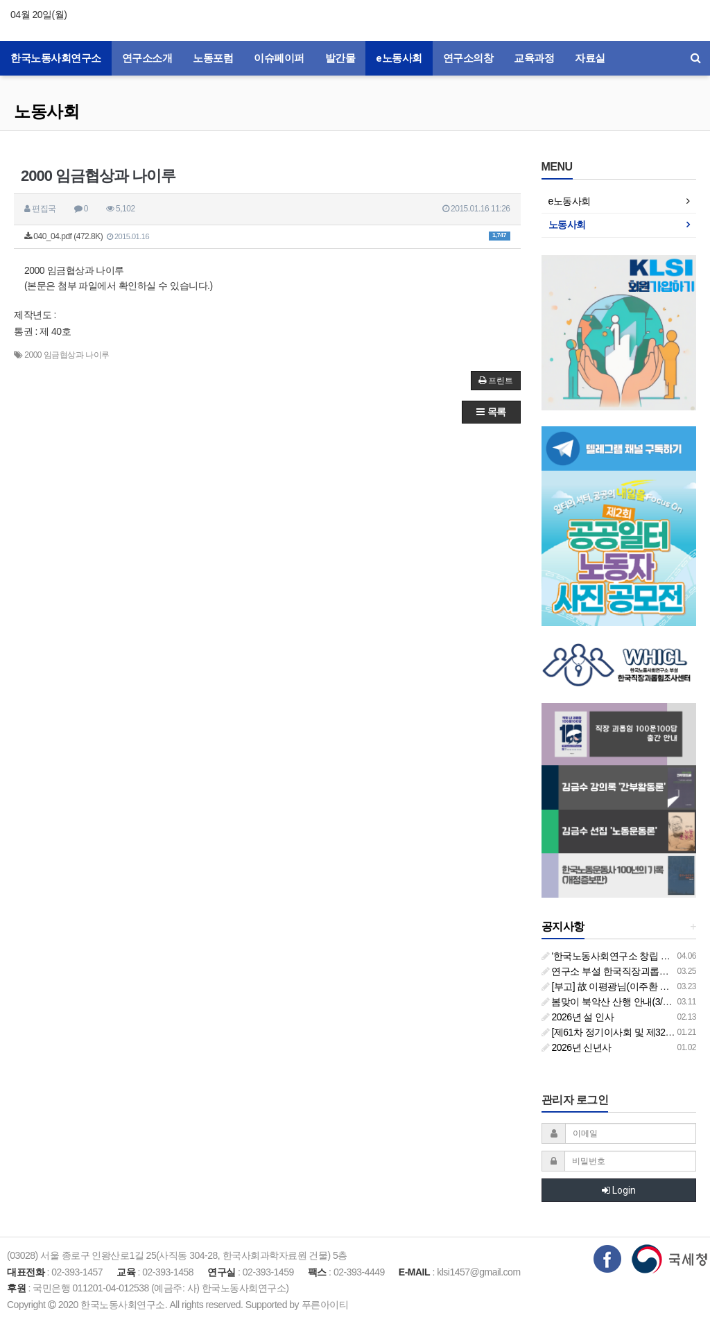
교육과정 (534, 58)
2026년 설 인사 (578, 1016)
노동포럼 (213, 58)
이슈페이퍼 (279, 58)
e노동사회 (399, 58)
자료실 (590, 58)
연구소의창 (468, 58)
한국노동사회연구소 (55, 58)
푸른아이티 (325, 1304)
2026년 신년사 (577, 1047)
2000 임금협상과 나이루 (66, 355)
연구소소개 (147, 58)
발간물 (340, 58)
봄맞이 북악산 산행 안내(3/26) (609, 1001)
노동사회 (46, 111)
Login (619, 1190)
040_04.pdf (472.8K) (267, 236)
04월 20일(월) (38, 14)
